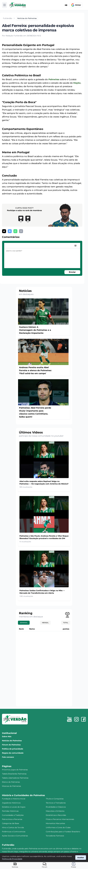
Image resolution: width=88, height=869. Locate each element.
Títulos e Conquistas (55, 799)
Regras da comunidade (12, 753)
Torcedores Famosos (55, 836)
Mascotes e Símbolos (55, 811)
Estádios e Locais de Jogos (13, 807)
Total (65, 623)
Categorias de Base (10, 823)
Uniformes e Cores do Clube (58, 827)
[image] (75, 245)
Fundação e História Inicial (13, 799)
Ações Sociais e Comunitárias (15, 836)
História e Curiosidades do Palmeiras (23, 795)
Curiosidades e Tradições (13, 815)
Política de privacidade (12, 749)
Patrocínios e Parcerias (12, 819)
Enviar (72, 272)
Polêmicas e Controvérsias (13, 831)
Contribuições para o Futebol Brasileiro (63, 831)
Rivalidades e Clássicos (56, 807)
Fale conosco (8, 757)
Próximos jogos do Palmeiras (15, 770)
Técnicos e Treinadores (56, 803)
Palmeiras (53, 79)
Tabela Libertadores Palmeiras (15, 778)
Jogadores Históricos (11, 803)
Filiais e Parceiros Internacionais (60, 819)
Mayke (77, 83)
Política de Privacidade (12, 859)
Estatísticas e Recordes (56, 815)
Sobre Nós (6, 736)
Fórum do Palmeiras (11, 745)
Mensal (45, 623)
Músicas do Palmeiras (11, 786)
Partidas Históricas (10, 811)
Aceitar (80, 857)
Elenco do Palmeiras (11, 782)
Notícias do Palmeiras (12, 740)
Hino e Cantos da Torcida (13, 827)
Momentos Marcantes (55, 823)
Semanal (24, 623)
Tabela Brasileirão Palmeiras (14, 774)
